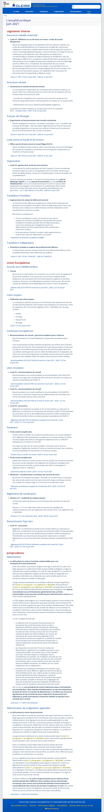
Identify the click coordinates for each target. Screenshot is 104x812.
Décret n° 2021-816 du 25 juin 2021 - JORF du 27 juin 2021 (32, 156)
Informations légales (46, 805)
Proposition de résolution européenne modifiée (27, 237)
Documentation (75, 11)
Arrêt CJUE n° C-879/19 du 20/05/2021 (24, 794)
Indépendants (59, 11)
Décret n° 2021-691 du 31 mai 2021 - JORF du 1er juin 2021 (32, 134)
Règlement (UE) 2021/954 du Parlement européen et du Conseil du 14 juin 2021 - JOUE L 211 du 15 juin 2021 (36, 545)
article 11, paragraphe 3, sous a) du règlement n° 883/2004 (47, 767)
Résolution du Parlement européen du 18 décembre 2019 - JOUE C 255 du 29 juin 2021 (37, 487)
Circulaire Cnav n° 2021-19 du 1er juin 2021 (30, 111)
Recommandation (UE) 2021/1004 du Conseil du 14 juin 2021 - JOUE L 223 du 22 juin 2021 (38, 361)
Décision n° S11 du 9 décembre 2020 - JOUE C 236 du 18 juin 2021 (34, 516)
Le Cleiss (16, 11)
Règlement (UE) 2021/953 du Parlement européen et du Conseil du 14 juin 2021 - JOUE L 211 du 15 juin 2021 (36, 421)
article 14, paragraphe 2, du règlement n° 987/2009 (32, 587)
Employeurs (44, 11)
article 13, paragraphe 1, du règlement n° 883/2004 (40, 737)
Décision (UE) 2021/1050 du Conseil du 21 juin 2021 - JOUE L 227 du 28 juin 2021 (37, 288)
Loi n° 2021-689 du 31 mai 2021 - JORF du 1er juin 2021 (40, 190)
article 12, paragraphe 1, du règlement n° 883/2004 (35, 585)
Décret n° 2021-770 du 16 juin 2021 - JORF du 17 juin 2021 (32, 77)
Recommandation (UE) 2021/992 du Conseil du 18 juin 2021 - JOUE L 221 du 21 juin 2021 (37, 402)
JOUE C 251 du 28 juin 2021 (20, 326)
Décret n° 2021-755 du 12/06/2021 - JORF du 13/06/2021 (31, 256)
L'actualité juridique (18, 20)
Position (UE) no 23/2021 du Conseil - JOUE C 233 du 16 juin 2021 (34, 454)
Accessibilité (62, 805)
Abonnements (53, 808)
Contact (32, 805)
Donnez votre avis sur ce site (81, 805)
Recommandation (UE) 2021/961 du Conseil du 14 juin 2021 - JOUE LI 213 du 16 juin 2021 (37, 385)
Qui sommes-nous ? (19, 805)
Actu (89, 11)
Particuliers (29, 11)
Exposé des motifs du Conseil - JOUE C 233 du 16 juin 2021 (31, 471)
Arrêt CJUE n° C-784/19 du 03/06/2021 (24, 703)
